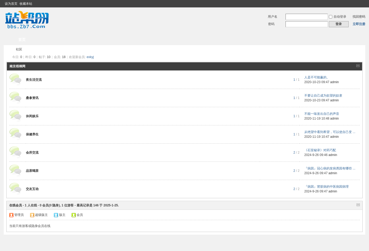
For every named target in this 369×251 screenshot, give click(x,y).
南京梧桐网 (17, 66)
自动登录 (337, 16)
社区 (19, 49)
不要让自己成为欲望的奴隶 (323, 95)
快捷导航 (348, 39)
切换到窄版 (362, 3)
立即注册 (359, 24)
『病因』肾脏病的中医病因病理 (326, 186)
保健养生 (32, 134)
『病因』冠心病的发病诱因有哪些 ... (329, 168)
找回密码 (359, 16)
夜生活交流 (34, 80)
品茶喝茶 (32, 171)
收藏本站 (26, 4)
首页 (22, 39)
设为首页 (11, 4)
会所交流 (32, 152)
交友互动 (32, 189)
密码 (271, 24)
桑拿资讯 (32, 98)
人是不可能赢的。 (317, 77)
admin (334, 82)
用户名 (272, 16)
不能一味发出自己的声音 (321, 114)
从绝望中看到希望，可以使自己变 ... (329, 132)
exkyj (90, 57)
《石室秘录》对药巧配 (320, 150)
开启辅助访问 (358, 3)
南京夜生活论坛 (8, 49)
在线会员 (15, 205)
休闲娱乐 (32, 116)
